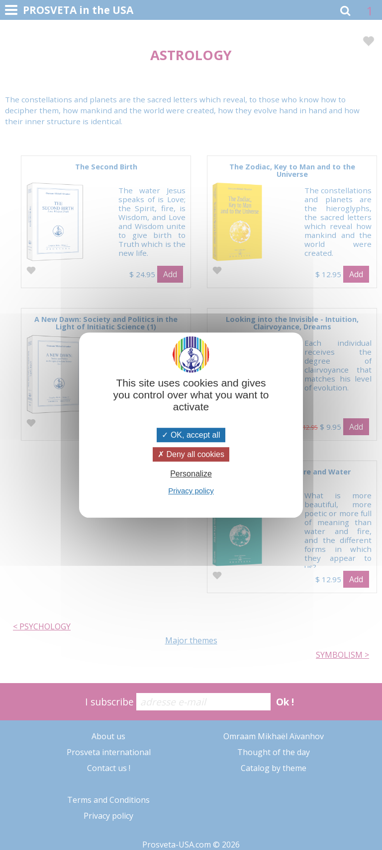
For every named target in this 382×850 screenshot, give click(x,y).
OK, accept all (191, 435)
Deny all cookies (191, 454)
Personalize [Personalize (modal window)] (191, 473)
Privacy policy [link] (191, 490)
